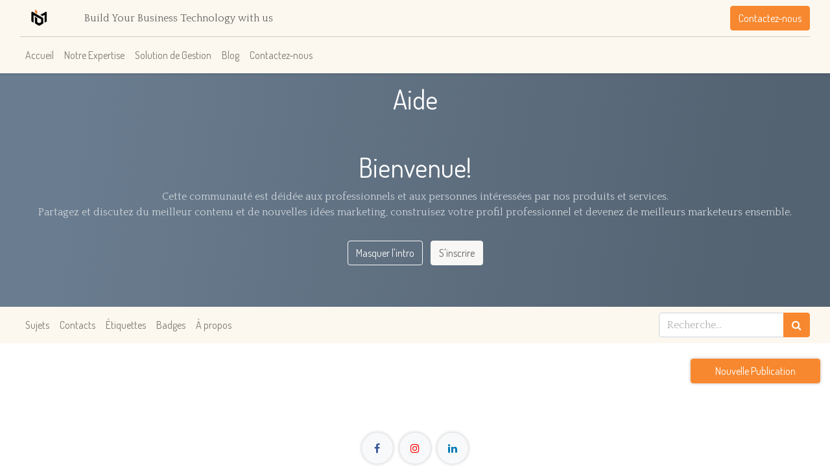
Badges (170, 324)
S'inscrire (457, 252)
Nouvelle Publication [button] (755, 371)
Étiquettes (126, 324)
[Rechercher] (796, 325)
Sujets (37, 324)
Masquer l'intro (385, 252)
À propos (213, 324)
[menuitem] (39, 55)
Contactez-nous (770, 18)
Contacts (77, 324)
